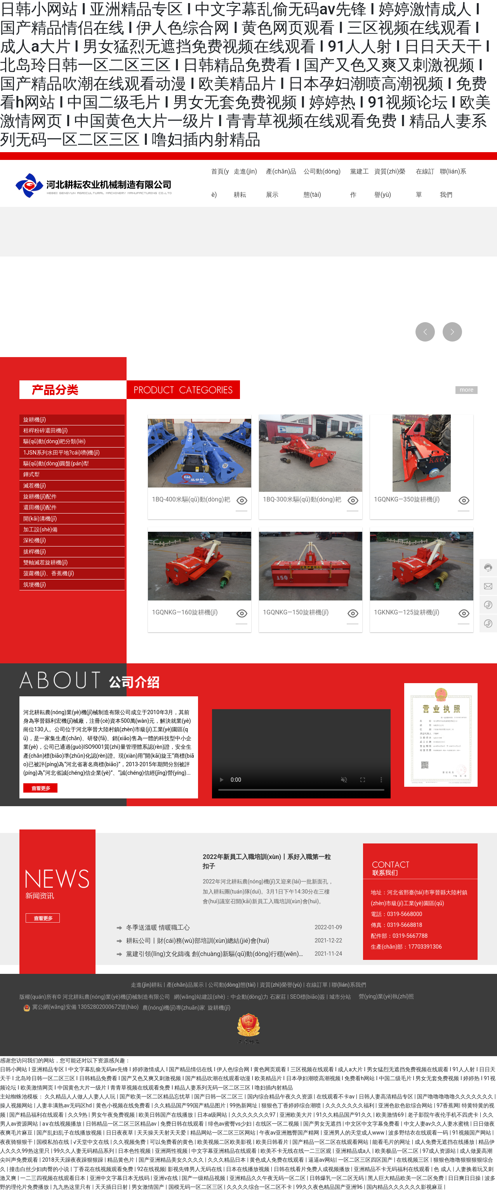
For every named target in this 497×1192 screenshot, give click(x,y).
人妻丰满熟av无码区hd (64, 1105)
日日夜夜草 (120, 1133)
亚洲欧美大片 (296, 1115)
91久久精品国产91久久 (344, 1115)
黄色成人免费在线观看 (277, 1160)
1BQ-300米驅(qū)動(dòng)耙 (302, 499)
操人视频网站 (17, 1105)
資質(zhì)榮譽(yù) (281, 985)
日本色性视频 (135, 1151)
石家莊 (278, 997)
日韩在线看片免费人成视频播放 (312, 1169)
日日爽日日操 (465, 1178)
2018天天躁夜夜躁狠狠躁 (73, 1160)
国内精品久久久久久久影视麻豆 (405, 1187)
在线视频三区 (413, 1160)
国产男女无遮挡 (322, 1124)
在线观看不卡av (336, 1096)
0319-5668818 (404, 925)
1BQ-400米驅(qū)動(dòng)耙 (191, 499)
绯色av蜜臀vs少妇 (230, 1124)
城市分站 (340, 997)
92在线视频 (151, 1169)
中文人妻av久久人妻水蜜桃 (437, 1124)
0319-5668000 (404, 914)
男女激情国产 (148, 1187)
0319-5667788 (410, 936)
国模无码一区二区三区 (196, 1187)
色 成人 (443, 1169)
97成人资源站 (439, 1151)
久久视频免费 (130, 1142)
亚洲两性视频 (172, 1151)
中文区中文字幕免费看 (373, 1124)
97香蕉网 (447, 1105)
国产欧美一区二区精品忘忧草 (155, 1096)
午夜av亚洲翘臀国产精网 (290, 1133)
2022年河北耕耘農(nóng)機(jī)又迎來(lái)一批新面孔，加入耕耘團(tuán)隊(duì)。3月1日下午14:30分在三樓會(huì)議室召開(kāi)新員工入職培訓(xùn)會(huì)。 (268, 891)
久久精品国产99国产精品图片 (190, 1105)
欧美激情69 (390, 1115)
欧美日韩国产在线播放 (166, 1115)
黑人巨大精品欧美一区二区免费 (406, 1178)
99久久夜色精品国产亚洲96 (330, 1187)
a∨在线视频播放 (62, 1124)
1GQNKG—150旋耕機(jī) (295, 612)
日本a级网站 (213, 1115)
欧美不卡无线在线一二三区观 (296, 1151)
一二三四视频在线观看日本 (53, 1178)
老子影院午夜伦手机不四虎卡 (444, 1115)
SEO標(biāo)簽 (307, 997)
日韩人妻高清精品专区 (386, 1096)
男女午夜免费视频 (113, 1115)
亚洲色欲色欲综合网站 (406, 1105)
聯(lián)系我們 (349, 985)
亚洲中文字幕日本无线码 (120, 1178)
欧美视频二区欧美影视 (225, 1142)
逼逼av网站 (321, 1160)
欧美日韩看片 (273, 1142)
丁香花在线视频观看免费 (103, 1169)
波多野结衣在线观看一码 (418, 1133)
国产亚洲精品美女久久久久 (172, 1160)
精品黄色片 (121, 1160)
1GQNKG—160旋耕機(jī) (184, 612)
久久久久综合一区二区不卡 (260, 1187)
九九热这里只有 (72, 1187)
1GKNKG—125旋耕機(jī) (406, 612)
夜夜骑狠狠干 (17, 1142)
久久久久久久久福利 (350, 1105)
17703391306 (425, 947)
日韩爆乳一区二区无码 (337, 1178)
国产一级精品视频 (204, 1178)
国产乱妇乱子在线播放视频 (69, 1133)
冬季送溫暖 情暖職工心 (158, 928)
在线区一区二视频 (277, 1124)
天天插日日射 (112, 1187)
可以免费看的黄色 (172, 1142)
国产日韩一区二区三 (219, 1096)
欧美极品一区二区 (397, 1151)
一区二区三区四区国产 (366, 1160)
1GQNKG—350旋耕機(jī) (407, 499)
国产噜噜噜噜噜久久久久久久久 (455, 1096)
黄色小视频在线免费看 (123, 1105)
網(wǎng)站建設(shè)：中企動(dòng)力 (221, 997)
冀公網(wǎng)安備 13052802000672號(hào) (85, 1007)
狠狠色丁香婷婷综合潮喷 (291, 1105)
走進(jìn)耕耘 (146, 985)
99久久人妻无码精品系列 (84, 1151)
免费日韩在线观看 (182, 1124)
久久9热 (78, 1115)
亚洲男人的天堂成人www (354, 1133)
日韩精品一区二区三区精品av (122, 1124)
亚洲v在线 (166, 1178)
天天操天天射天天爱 (162, 1133)
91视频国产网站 (472, 1133)
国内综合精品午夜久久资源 (280, 1096)
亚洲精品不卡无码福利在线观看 (392, 1169)
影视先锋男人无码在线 (195, 1169)
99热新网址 (244, 1105)
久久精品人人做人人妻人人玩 (80, 1096)
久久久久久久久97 (254, 1115)
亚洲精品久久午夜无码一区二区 (268, 1178)
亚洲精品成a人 (353, 1151)
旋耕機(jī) (219, 1008)
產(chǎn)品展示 (185, 985)
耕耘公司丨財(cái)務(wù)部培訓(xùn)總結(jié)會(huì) (197, 941)
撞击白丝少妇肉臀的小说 (39, 1169)
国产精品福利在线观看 (37, 1115)
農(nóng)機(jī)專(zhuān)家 (173, 1008)
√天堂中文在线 (92, 1142)
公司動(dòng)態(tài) (232, 985)
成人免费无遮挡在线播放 (445, 1142)
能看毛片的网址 (392, 1142)
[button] (54, 335)
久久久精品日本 (227, 1160)
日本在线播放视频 (248, 1169)
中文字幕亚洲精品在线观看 (224, 1151)
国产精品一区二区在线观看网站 (331, 1142)
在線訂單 (317, 985)
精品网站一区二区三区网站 (223, 1133)
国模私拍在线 (53, 1142)
